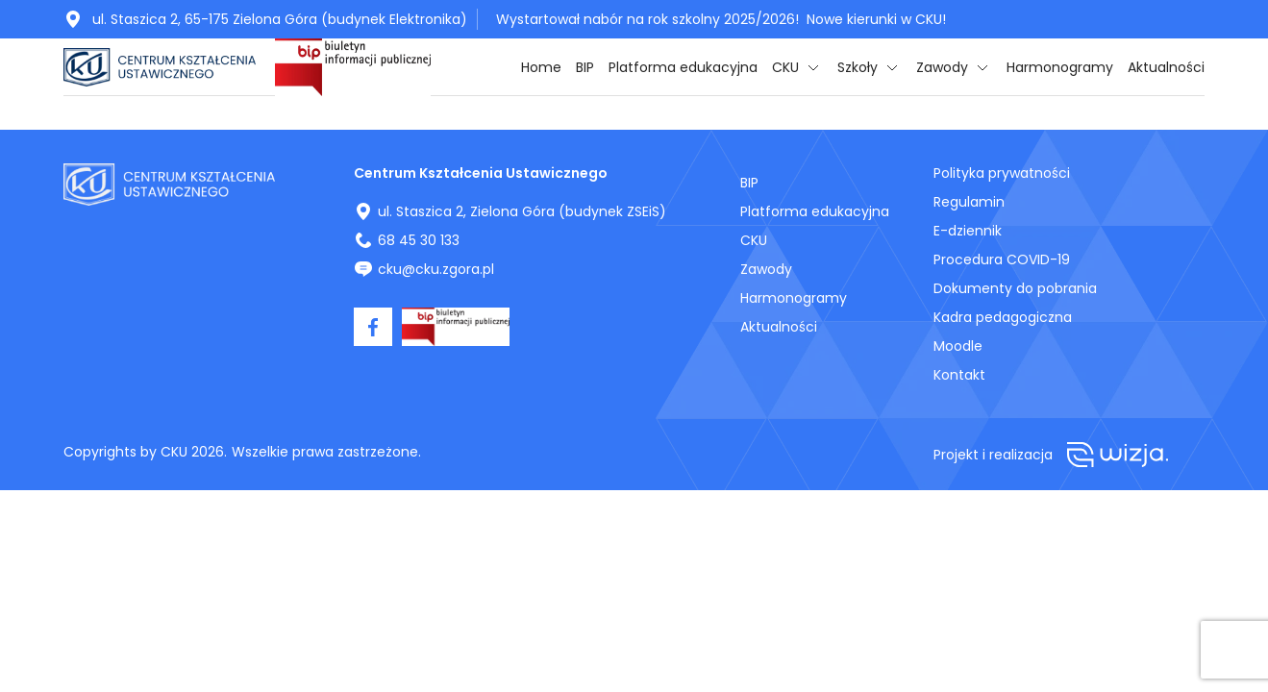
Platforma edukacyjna (683, 67)
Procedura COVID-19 (1001, 259)
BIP (585, 67)
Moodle (957, 346)
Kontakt (959, 374)
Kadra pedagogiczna (1002, 317)
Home (541, 67)
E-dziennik (967, 230)
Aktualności (1166, 67)
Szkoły (857, 67)
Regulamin (969, 201)
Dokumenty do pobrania (1015, 288)
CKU (785, 67)
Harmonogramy (1060, 67)
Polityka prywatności (1001, 173)
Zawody (942, 67)
